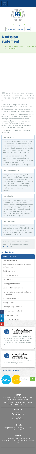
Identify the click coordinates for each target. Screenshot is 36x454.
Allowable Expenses (10, 273)
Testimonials (19, 29)
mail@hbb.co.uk (10, 29)
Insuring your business (11, 296)
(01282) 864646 (18, 414)
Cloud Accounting (28, 25)
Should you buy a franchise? (13, 319)
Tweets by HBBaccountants (11, 373)
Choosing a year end (10, 287)
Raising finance (8, 315)
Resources (10, 46)
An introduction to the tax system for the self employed (17, 278)
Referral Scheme (7, 25)
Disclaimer (28, 428)
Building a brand (9, 283)
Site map (19, 430)
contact (6, 258)
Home (5, 428)
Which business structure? (12, 323)
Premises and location (11, 310)
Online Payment (17, 25)
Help (14, 430)
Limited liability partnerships (13, 300)
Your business (20, 46)
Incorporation (8, 291)
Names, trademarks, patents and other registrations (17, 305)
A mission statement (10, 268)
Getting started (13, 48)
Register (27, 29)
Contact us (11, 428)
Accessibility (20, 428)
